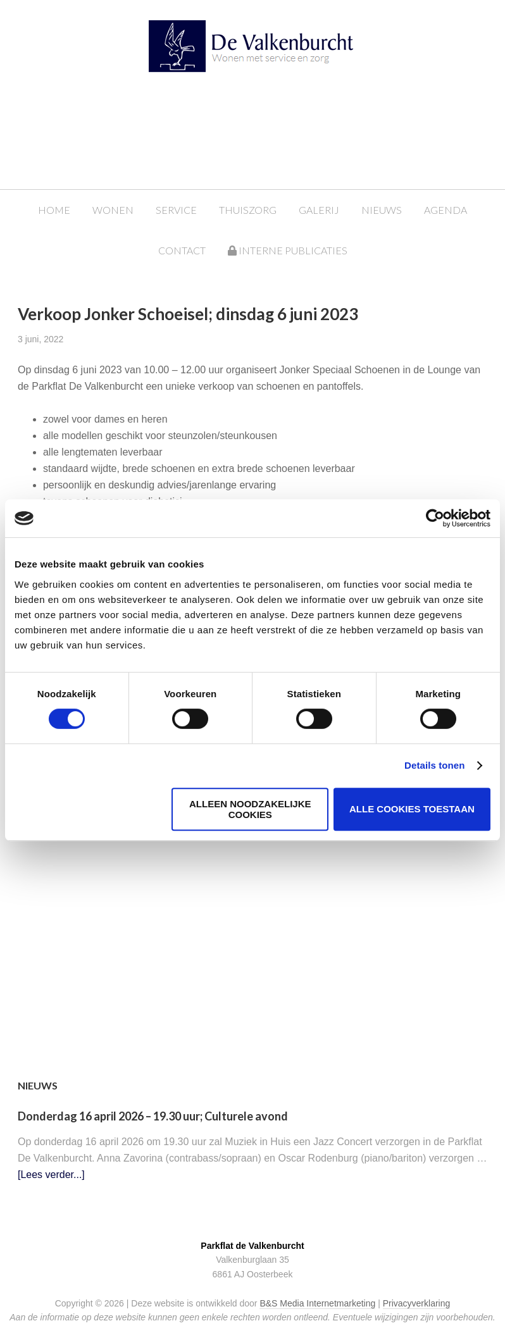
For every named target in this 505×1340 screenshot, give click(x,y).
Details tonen (434, 765)
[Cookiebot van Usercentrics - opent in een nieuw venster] (435, 518)
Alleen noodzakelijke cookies (250, 809)
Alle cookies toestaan (412, 808)
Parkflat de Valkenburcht (265, 52)
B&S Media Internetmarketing (317, 1303)
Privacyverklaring (417, 1303)
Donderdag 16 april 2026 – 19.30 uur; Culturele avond (153, 1116)
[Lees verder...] (51, 1174)
